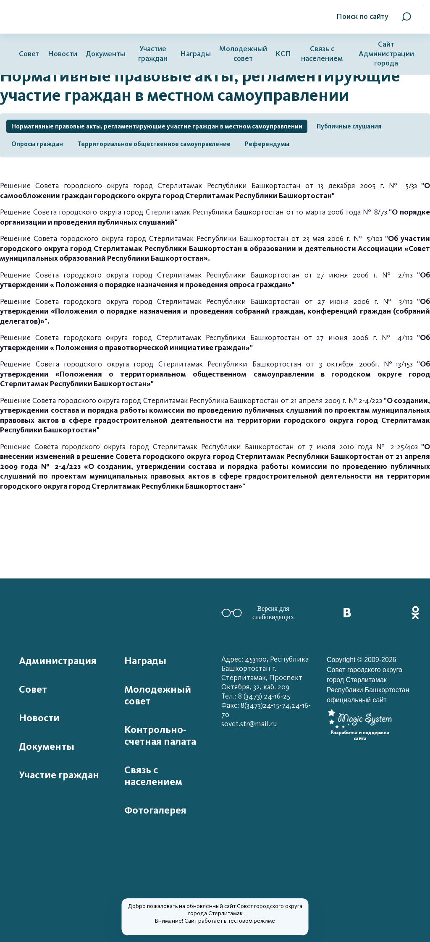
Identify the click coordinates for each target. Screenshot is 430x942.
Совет (29, 54)
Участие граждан (153, 53)
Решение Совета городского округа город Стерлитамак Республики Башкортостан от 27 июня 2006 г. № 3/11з (215, 311)
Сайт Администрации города (386, 54)
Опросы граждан (37, 144)
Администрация (58, 661)
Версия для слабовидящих (257, 612)
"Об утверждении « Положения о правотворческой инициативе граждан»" (215, 342)
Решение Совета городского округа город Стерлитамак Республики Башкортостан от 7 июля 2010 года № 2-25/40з (215, 466)
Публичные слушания (349, 126)
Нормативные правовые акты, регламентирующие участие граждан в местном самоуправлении (156, 126)
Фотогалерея (155, 810)
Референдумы (267, 144)
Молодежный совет (243, 53)
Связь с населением (322, 53)
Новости (62, 54)
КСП (283, 54)
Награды (195, 54)
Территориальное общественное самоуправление (154, 144)
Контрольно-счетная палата (160, 735)
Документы (106, 54)
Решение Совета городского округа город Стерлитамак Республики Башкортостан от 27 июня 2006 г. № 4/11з (206, 337)
